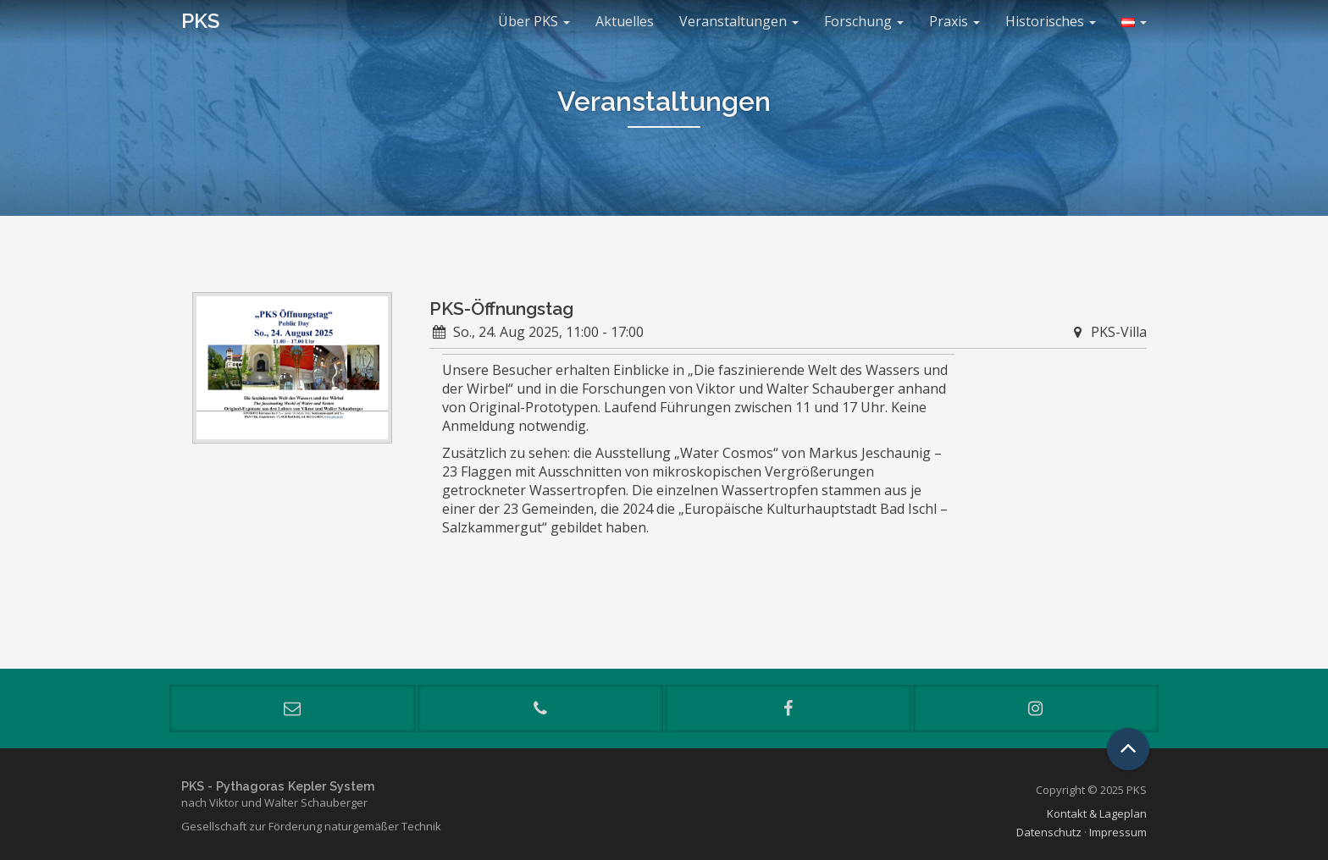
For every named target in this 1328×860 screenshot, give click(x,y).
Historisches (1050, 21)
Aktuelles (624, 21)
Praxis (954, 21)
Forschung (864, 21)
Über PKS (534, 21)
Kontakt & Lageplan (1097, 813)
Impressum (1118, 832)
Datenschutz (1049, 832)
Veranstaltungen (739, 21)
